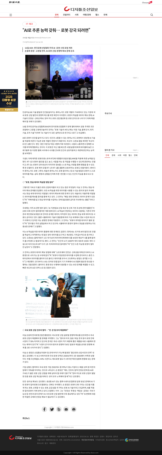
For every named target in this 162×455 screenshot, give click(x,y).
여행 (125, 155)
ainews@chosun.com (42, 38)
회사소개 (40, 443)
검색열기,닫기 (152, 15)
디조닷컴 (81, 8)
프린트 (73, 409)
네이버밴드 (59, 409)
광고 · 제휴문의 (50, 443)
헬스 (97, 15)
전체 (107, 155)
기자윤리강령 (100, 440)
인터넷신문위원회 (131, 440)
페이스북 (44, 409)
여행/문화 (87, 15)
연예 (105, 15)
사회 (76, 15)
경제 (56, 15)
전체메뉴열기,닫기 (11, 15)
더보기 (135, 78)
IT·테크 (29, 24)
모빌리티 (66, 15)
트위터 (51, 409)
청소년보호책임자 (112, 440)
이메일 (66, 409)
